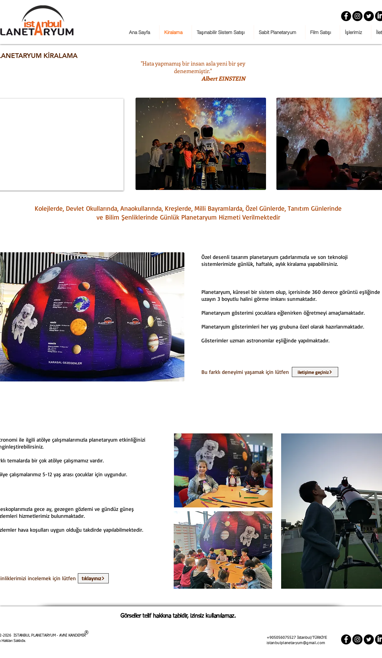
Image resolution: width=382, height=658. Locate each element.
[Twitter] (369, 16)
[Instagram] (357, 16)
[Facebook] (346, 16)
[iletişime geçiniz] (315, 372)
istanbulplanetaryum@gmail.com (296, 643)
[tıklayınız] (93, 578)
